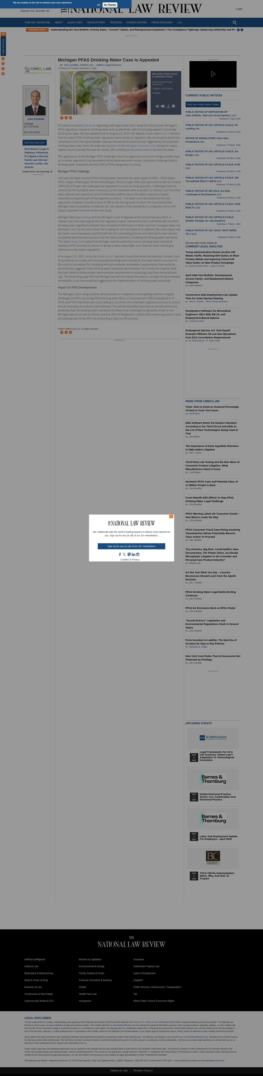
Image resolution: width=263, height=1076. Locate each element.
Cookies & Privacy (130, 559)
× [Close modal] (171, 516)
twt (125, 554)
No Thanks (110, 5)
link (133, 554)
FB (120, 554)
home (138, 554)
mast (129, 554)
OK (98, 5)
